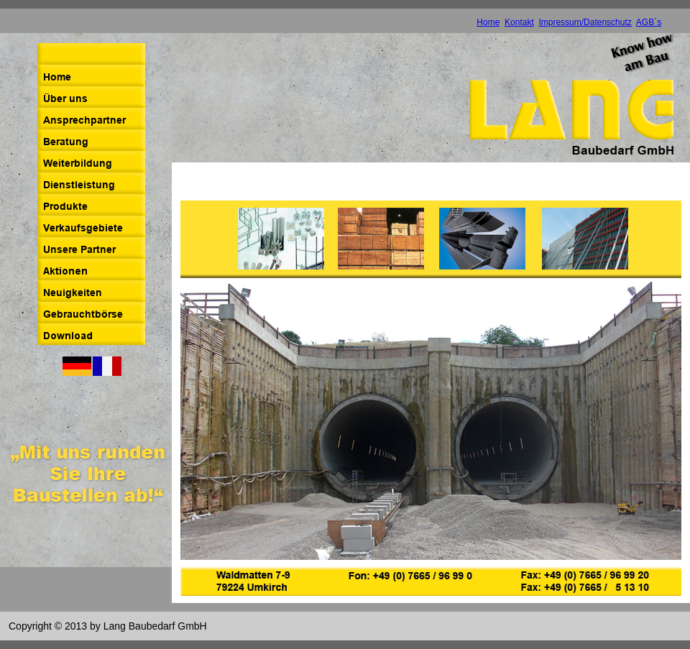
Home (488, 22)
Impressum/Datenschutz (584, 22)
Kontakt (519, 22)
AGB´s (648, 22)
